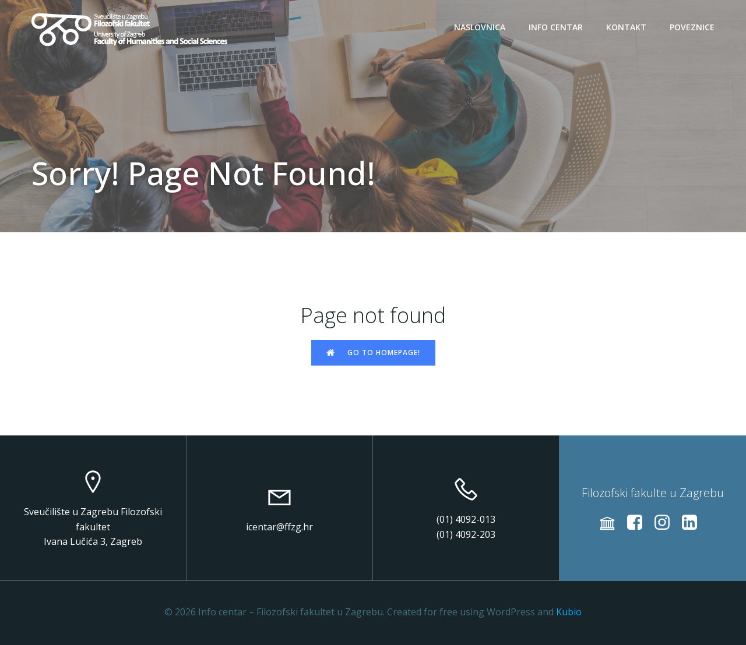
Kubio (569, 611)
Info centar (556, 27)
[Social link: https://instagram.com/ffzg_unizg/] (666, 522)
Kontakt (626, 27)
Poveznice (692, 27)
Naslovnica (479, 27)
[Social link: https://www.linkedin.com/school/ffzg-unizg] (694, 522)
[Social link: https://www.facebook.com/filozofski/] (639, 522)
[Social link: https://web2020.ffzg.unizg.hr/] (611, 522)
